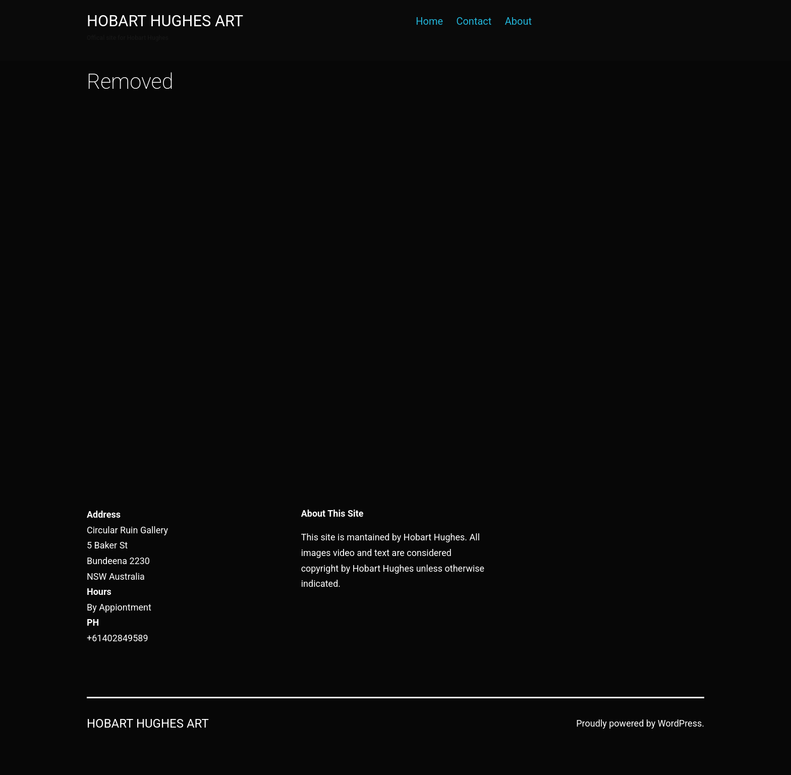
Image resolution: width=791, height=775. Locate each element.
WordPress (680, 723)
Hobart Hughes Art (165, 21)
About (518, 21)
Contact (473, 21)
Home (429, 21)
